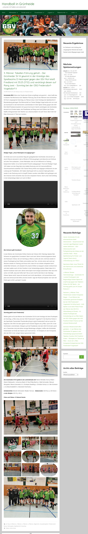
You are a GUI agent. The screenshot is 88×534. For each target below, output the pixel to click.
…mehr (74, 12)
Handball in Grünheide (18, 4)
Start (3, 12)
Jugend (51, 12)
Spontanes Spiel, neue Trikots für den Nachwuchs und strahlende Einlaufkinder (73, 266)
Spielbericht (17, 526)
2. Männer (24, 524)
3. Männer (30, 524)
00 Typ (8, 524)
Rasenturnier (62, 12)
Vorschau (23, 526)
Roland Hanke (29, 91)
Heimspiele (10, 526)
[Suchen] (81, 357)
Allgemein (36, 524)
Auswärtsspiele (44, 524)
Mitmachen (13, 12)
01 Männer (13, 524)
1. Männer (19, 524)
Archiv (65, 372)
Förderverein (26, 12)
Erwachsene (39, 12)
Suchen (65, 353)
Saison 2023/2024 (11, 528)
